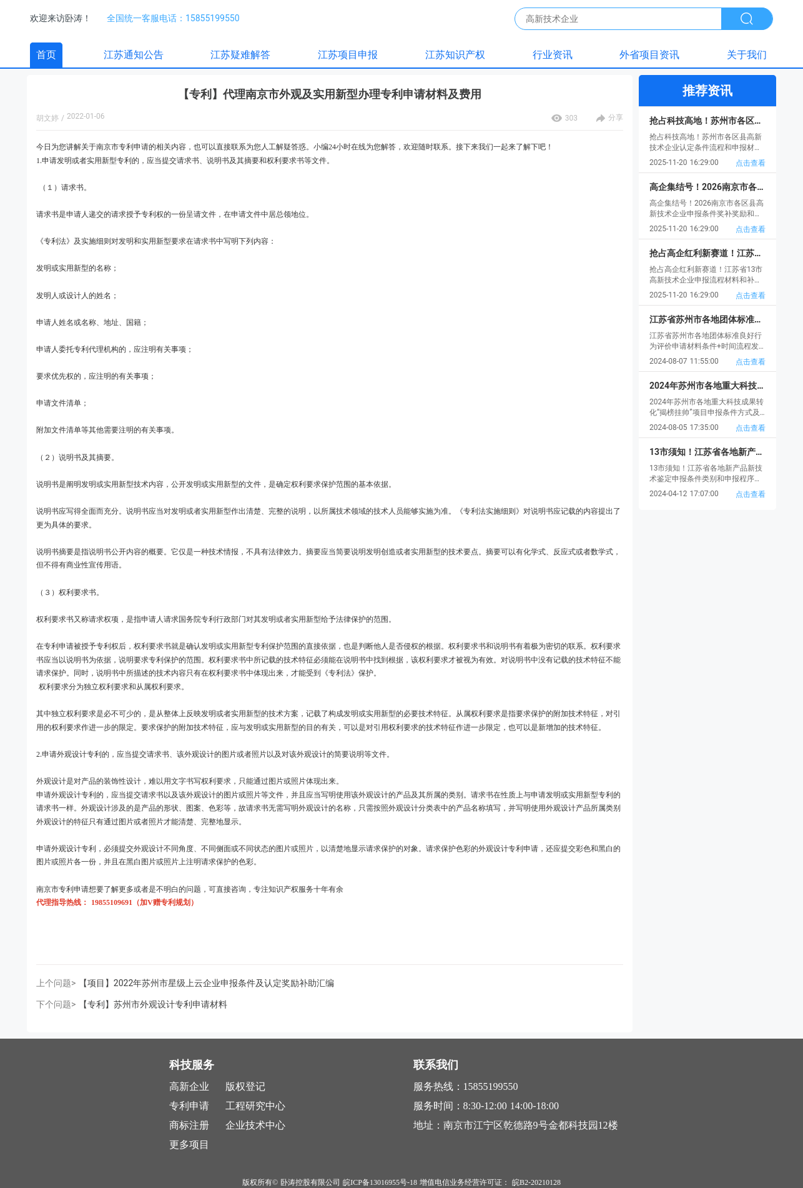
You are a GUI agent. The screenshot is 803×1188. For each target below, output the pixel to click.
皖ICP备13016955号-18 (380, 1182)
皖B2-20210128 (536, 1182)
